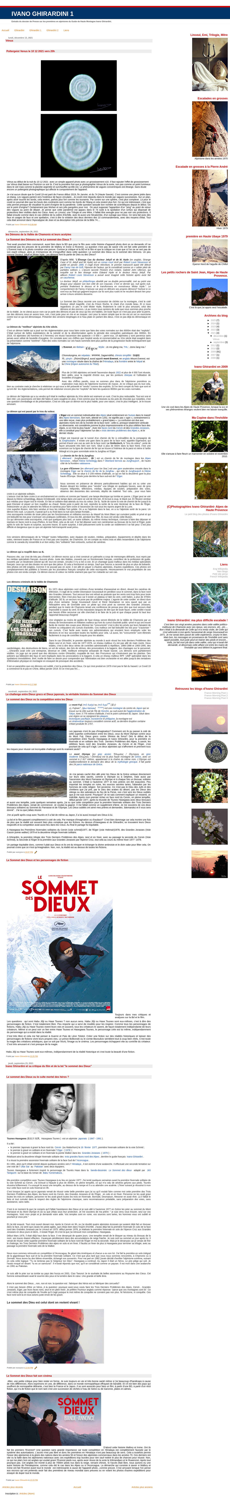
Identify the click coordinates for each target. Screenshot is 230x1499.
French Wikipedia (219, 576)
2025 (213, 320)
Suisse (131, 415)
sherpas (128, 375)
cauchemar (68, 277)
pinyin (69, 358)
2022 (213, 329)
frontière (123, 361)
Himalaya (108, 361)
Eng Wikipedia (220, 569)
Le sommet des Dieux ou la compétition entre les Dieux (39, 699)
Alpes (103, 415)
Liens (66, 30)
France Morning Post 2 (216, 695)
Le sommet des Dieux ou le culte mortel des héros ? (37, 1077)
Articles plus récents (12, 1487)
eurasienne (96, 718)
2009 (213, 351)
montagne (71, 361)
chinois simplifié (123, 355)
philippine (110, 718)
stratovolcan (78, 721)
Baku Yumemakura (52, 1173)
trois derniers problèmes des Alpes (119, 430)
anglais (126, 358)
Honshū (105, 711)
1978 (67, 1150)
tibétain (80, 347)
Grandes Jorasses (139, 428)
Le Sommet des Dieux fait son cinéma (29, 1375)
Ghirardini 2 (52, 30)
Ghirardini (19, 30)
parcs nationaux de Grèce (89, 764)
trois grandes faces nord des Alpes (82, 1156)
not (108, 703)
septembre (219, 342)
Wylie (101, 347)
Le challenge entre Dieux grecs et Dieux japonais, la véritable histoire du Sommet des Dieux (61, 694)
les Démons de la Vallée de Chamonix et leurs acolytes (38, 234)
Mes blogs (222, 571)
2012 (213, 345)
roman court (107, 262)
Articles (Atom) (26, 1493)
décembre (219, 336)
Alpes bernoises (71, 417)
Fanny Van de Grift (73, 267)
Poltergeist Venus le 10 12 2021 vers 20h (30, 51)
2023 (213, 326)
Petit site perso (220, 574)
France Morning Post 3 (216, 698)
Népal (139, 361)
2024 (213, 323)
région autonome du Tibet (85, 364)
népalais (85, 355)
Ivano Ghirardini (135, 1156)
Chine (67, 364)
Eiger (60, 1150)
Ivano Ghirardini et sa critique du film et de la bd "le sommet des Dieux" (49, 1066)
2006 (213, 358)
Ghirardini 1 (35, 30)
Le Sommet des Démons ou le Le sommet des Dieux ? (38, 239)
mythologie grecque (127, 762)
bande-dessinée (99, 1170)
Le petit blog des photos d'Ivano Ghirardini (206, 514)
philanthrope (89, 281)
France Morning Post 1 (216, 693)
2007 (213, 355)
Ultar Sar (25, 1166)
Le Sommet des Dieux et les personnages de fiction (37, 860)
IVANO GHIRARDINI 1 (43, 13)
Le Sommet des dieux (120, 1170)
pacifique (85, 718)
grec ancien (104, 754)
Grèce (138, 756)
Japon (139, 708)
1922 (118, 372)
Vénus (9, 40)
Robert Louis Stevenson (135, 262)
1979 (105, 1153)
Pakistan (38, 1166)
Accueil (5, 30)
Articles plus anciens (142, 1487)
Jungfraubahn (69, 440)
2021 (213, 333)
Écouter (100, 707)
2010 (213, 348)
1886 (81, 265)
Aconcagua (82, 1160)
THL (126, 347)
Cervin (119, 428)
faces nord (107, 428)
